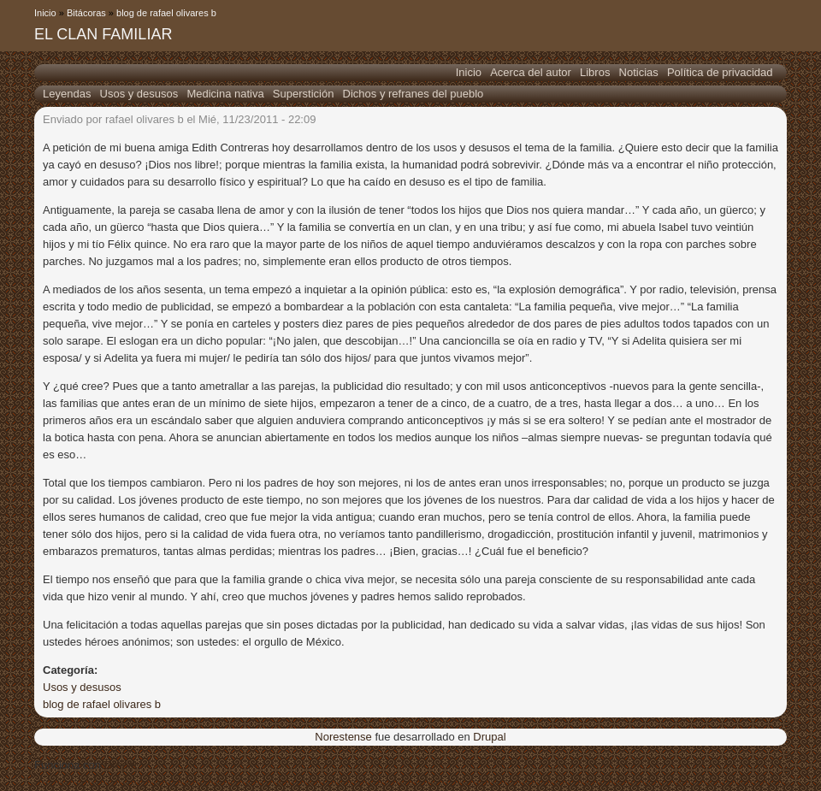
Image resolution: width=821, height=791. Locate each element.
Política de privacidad (720, 72)
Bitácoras (86, 13)
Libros (595, 72)
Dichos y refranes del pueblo (413, 93)
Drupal (489, 736)
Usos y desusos (139, 93)
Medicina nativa (224, 93)
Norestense (343, 736)
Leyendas (67, 93)
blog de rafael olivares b (166, 13)
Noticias (639, 72)
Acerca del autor (530, 72)
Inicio (45, 13)
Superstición (303, 93)
